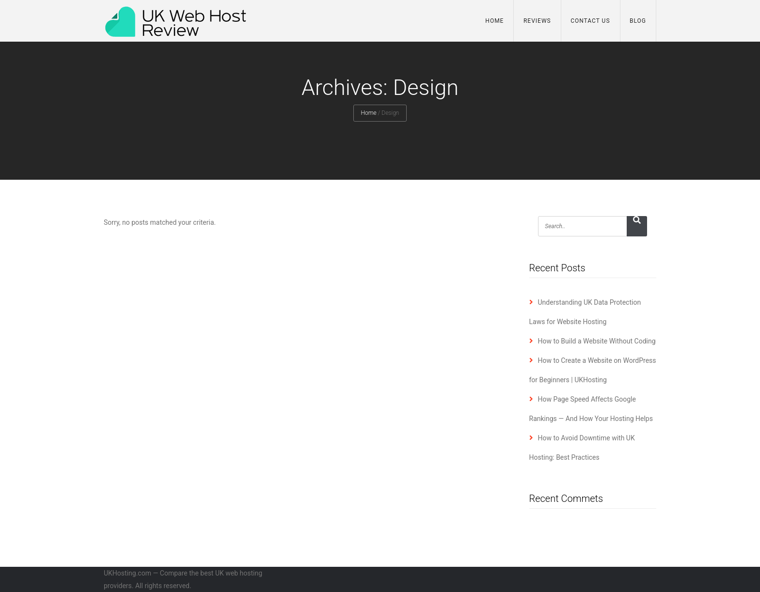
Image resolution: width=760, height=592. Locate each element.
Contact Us (590, 20)
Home (494, 20)
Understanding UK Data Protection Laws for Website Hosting (585, 312)
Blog (638, 20)
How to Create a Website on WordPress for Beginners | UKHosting (592, 370)
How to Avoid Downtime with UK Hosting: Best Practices (582, 447)
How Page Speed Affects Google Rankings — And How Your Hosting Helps (591, 408)
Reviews (537, 20)
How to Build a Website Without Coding (597, 341)
